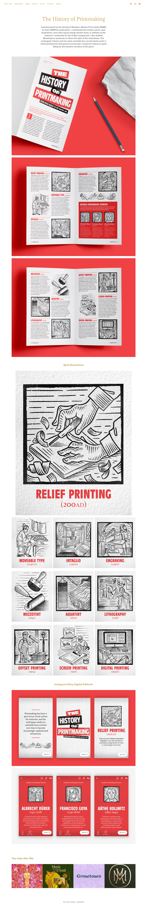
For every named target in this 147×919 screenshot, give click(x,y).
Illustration (19, 3)
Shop (58, 3)
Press (42, 3)
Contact (50, 3)
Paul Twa (8, 3)
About (34, 3)
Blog (27, 3)
